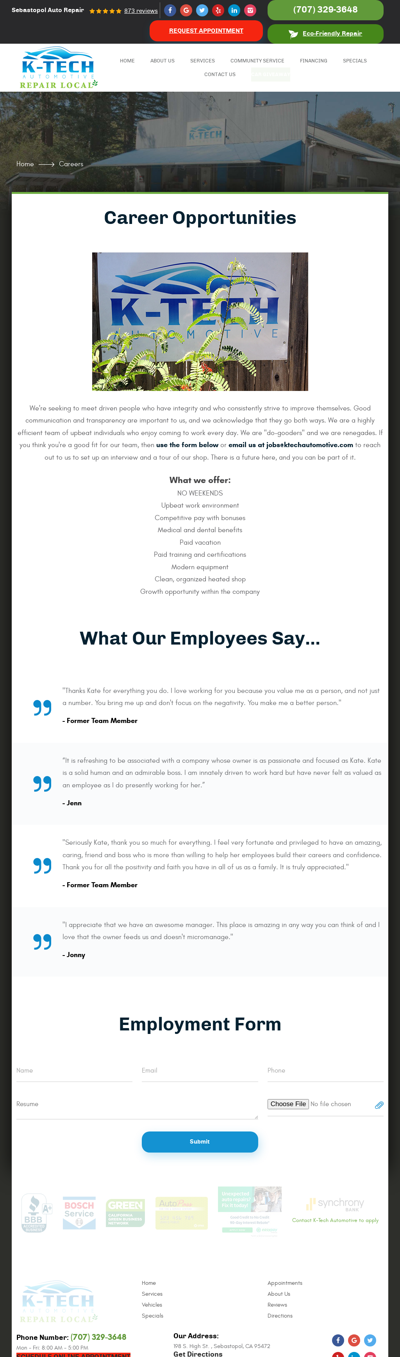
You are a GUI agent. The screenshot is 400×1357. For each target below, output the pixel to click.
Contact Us (220, 74)
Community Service (257, 61)
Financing (313, 61)
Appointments (285, 1283)
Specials (355, 61)
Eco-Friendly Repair (332, 33)
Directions (280, 1316)
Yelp (218, 10)
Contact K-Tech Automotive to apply (335, 1210)
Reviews (277, 1305)
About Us (162, 61)
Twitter (202, 10)
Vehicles (152, 1305)
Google (186, 10)
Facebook (170, 10)
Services (202, 61)
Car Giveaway (274, 74)
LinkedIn (234, 10)
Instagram (250, 10)
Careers (71, 164)
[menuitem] (127, 61)
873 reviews (141, 11)
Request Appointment (206, 31)
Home (127, 61)
